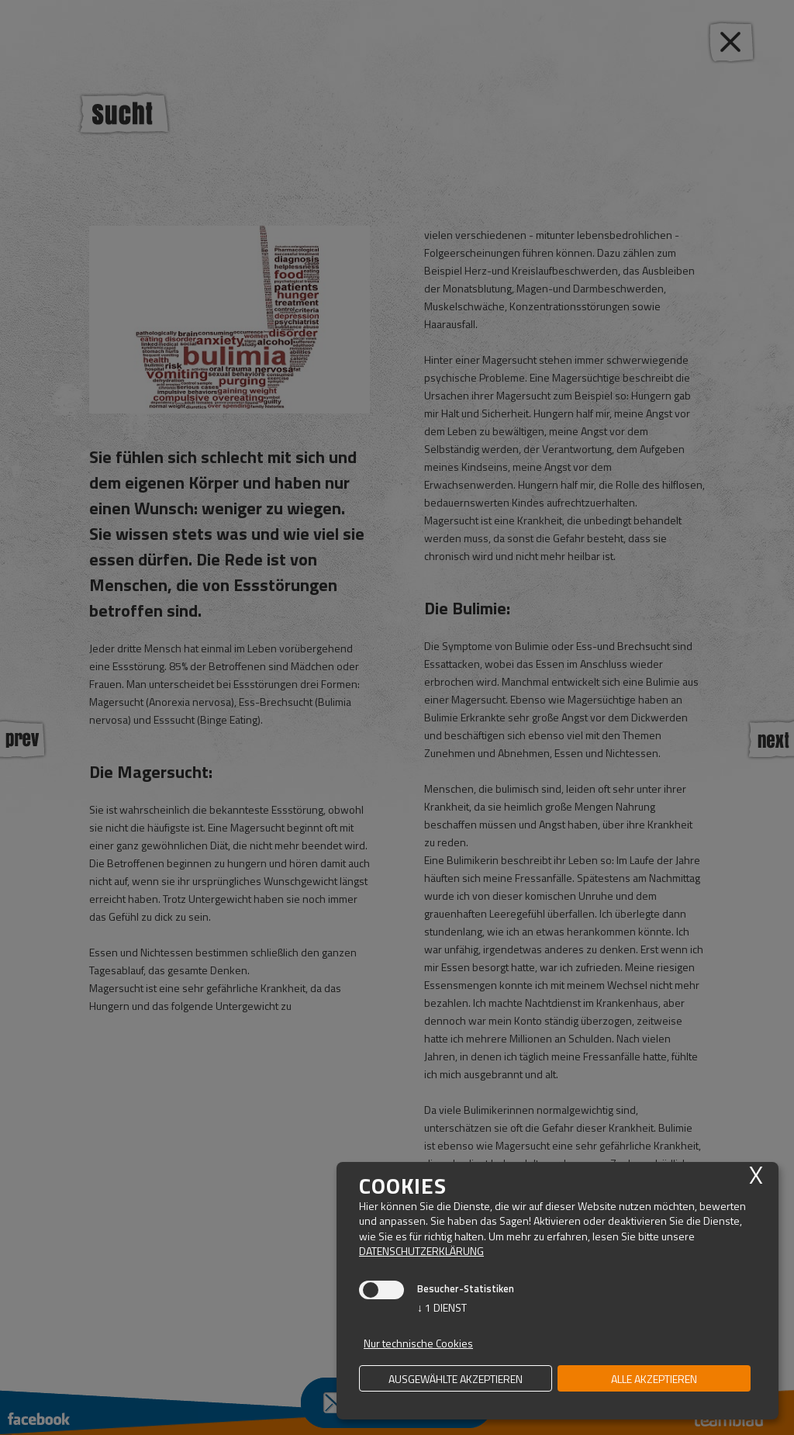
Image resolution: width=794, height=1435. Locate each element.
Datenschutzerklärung (421, 1251)
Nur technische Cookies (418, 1343)
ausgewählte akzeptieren (455, 1379)
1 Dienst (442, 1307)
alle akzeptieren (654, 1379)
